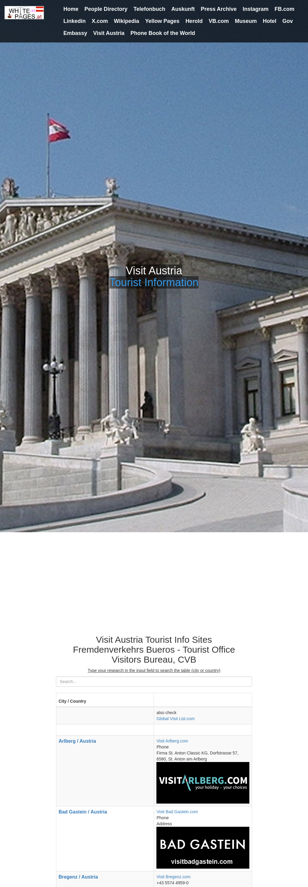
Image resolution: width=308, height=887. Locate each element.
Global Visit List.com (175, 718)
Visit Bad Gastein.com (177, 811)
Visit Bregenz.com (173, 876)
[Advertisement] (154, 577)
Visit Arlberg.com (172, 741)
